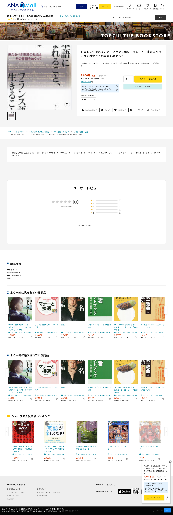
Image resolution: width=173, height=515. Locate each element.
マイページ (130, 9)
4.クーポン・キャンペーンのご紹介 (48, 492)
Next (165, 310)
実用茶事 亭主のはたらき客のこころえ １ (86, 447)
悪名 (63, 324)
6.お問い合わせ (42, 496)
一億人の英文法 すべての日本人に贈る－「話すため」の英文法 (23, 449)
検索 (81, 6)
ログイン (105, 6)
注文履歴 (155, 9)
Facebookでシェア (91, 110)
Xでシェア (107, 110)
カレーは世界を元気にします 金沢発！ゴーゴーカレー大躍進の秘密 (126, 327)
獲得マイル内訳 (86, 82)
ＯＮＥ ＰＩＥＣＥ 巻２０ (149, 447)
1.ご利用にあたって (13, 489)
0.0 (76, 202)
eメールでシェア (138, 110)
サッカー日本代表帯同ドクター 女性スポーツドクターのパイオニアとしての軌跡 (20, 327)
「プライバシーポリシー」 (41, 511)
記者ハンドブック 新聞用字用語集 (99, 325)
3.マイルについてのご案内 (15, 492)
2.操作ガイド (41, 489)
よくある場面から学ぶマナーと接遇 (46, 325)
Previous (7, 310)
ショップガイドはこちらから (70, 16)
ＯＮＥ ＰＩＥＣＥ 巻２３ (118, 447)
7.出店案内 (10, 499)
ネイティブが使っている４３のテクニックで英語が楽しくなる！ (54, 449)
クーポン (139, 9)
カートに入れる (156, 498)
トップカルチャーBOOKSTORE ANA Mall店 (31, 16)
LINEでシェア (122, 110)
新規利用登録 (119, 6)
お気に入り (147, 9)
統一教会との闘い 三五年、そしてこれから (152, 325)
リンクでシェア (155, 110)
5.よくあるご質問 (13, 496)
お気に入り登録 (144, 86)
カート (162, 9)
